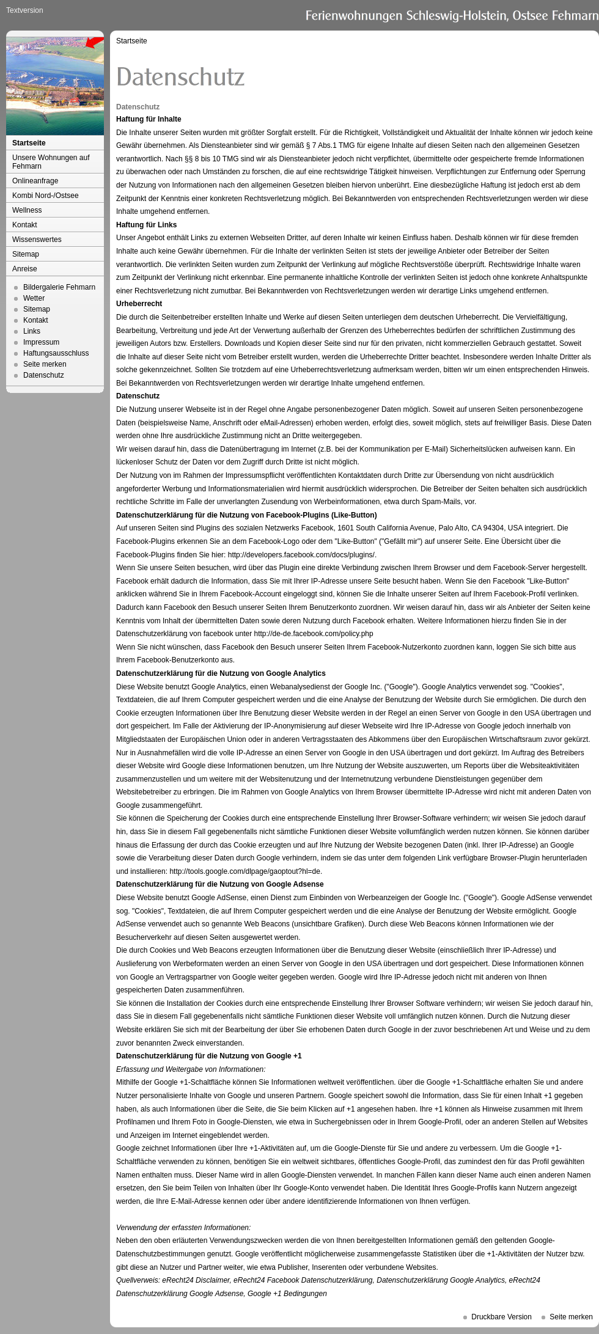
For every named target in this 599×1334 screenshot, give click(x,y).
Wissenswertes (37, 239)
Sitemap (25, 254)
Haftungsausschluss (56, 353)
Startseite (29, 143)
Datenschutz (43, 375)
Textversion (24, 10)
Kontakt (24, 225)
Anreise (24, 269)
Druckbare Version (501, 1317)
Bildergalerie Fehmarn (59, 287)
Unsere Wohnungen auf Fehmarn (51, 161)
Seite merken (45, 364)
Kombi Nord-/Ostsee (45, 195)
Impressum (41, 342)
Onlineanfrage (35, 181)
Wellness (27, 210)
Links (31, 331)
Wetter (34, 298)
